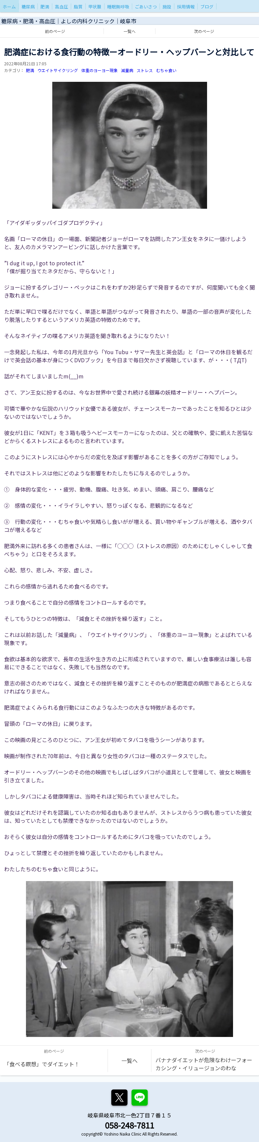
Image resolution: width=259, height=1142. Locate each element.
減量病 (127, 70)
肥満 (30, 70)
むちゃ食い (166, 70)
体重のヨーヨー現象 (99, 70)
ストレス (145, 70)
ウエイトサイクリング (57, 70)
